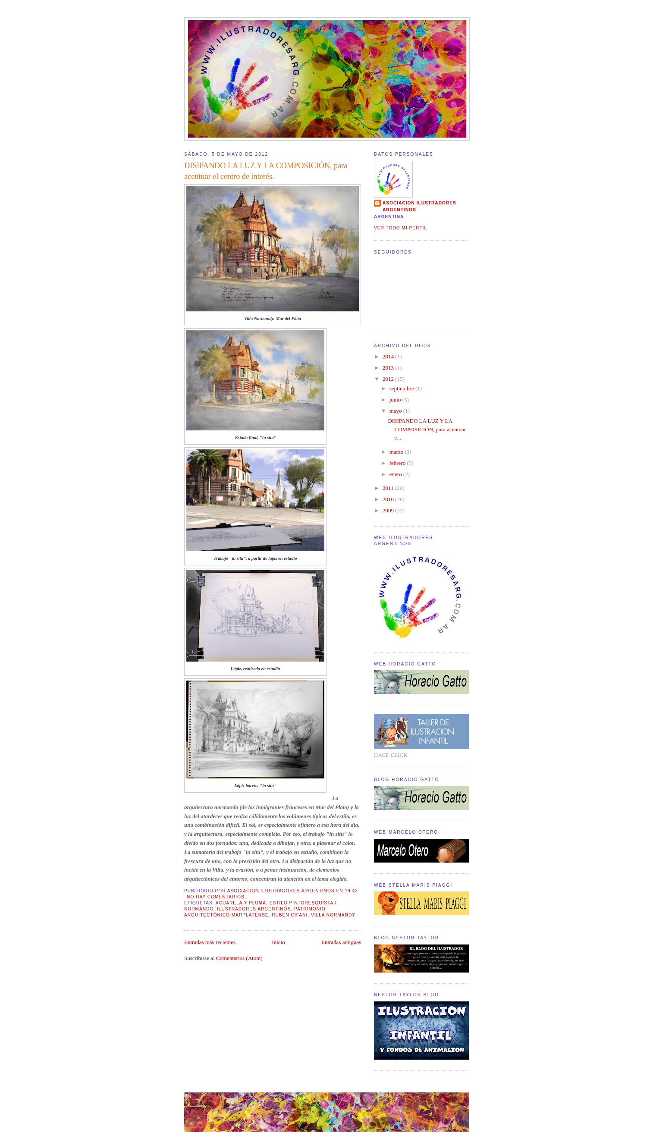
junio (395, 399)
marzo (397, 452)
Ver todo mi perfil (400, 228)
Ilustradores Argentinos (254, 909)
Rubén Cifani (290, 915)
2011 (389, 488)
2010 (389, 499)
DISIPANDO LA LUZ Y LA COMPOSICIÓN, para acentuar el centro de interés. (265, 171)
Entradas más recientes (209, 942)
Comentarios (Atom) (239, 958)
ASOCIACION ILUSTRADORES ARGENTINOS (419, 206)
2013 (389, 367)
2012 (389, 379)
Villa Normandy (333, 915)
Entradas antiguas (341, 942)
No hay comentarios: (217, 896)
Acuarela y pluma (241, 903)
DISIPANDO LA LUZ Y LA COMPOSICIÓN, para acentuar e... (427, 429)
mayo (396, 411)
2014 (389, 356)
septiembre (402, 388)
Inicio (278, 942)
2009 (389, 510)
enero (396, 474)
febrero (398, 463)
